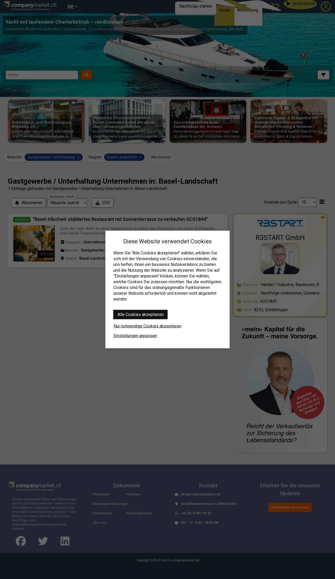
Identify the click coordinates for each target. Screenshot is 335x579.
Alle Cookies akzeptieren (141, 314)
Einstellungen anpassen (135, 335)
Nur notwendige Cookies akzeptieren (147, 326)
